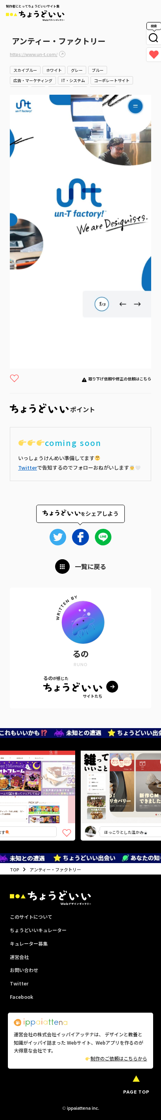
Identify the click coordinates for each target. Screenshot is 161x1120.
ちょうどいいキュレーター (38, 930)
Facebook (21, 996)
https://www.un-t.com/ (33, 54)
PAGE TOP (136, 1092)
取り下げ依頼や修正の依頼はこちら (119, 379)
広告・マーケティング (32, 80)
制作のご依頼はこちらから (116, 1058)
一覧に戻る (90, 566)
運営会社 (19, 956)
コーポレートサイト (112, 80)
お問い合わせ (24, 969)
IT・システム (73, 80)
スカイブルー (25, 70)
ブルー (98, 70)
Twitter (27, 467)
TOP (14, 869)
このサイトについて (31, 916)
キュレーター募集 (29, 943)
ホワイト (54, 70)
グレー (77, 70)
